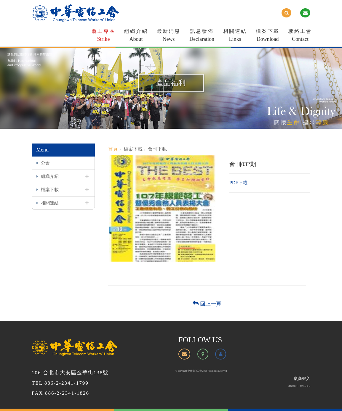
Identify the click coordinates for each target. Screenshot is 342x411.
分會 (45, 162)
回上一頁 (207, 304)
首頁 (113, 148)
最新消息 (168, 36)
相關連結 (235, 36)
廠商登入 (302, 378)
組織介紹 (136, 36)
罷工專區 (103, 36)
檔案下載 (267, 36)
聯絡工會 (300, 36)
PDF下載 (238, 182)
